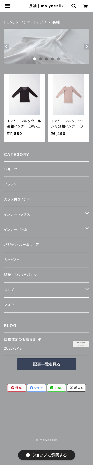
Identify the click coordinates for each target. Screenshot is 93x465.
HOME (9, 22)
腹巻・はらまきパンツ (20, 275)
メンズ (9, 290)
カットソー (12, 260)
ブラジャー (12, 184)
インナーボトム (16, 229)
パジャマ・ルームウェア (21, 244)
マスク (9, 305)
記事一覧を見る (46, 364)
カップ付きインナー (19, 199)
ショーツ (10, 169)
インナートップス (34, 22)
